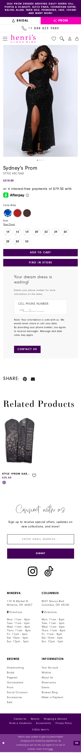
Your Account (50, 668)
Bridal (10, 673)
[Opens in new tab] (14, 613)
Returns (35, 720)
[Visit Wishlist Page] (54, 39)
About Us (47, 678)
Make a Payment (52, 698)
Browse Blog (50, 693)
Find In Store (40, 263)
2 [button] (39, 160)
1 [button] (37, 160)
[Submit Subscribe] (40, 554)
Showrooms (49, 683)
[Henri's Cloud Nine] (23, 39)
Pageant (12, 678)
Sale (10, 703)
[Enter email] (40, 540)
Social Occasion (17, 693)
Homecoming (15, 668)
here (50, 749)
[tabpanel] (40, 101)
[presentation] (20, 442)
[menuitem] (20, 21)
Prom (10, 688)
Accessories (14, 698)
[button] (5, 39)
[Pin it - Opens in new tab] (25, 379)
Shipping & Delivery (55, 720)
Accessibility (43, 724)
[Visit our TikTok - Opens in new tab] (48, 572)
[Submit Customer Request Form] (27, 350)
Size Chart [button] (9, 224)
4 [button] (43, 160)
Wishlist (46, 673)
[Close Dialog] (3, 744)
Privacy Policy (64, 724)
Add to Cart (40, 253)
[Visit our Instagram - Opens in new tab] (32, 572)
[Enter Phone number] (38, 310)
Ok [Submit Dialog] (77, 743)
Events (45, 688)
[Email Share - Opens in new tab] (33, 379)
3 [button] (41, 160)
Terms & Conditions (20, 724)
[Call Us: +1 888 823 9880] (40, 29)
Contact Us (20, 720)
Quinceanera (15, 683)
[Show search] (62, 39)
